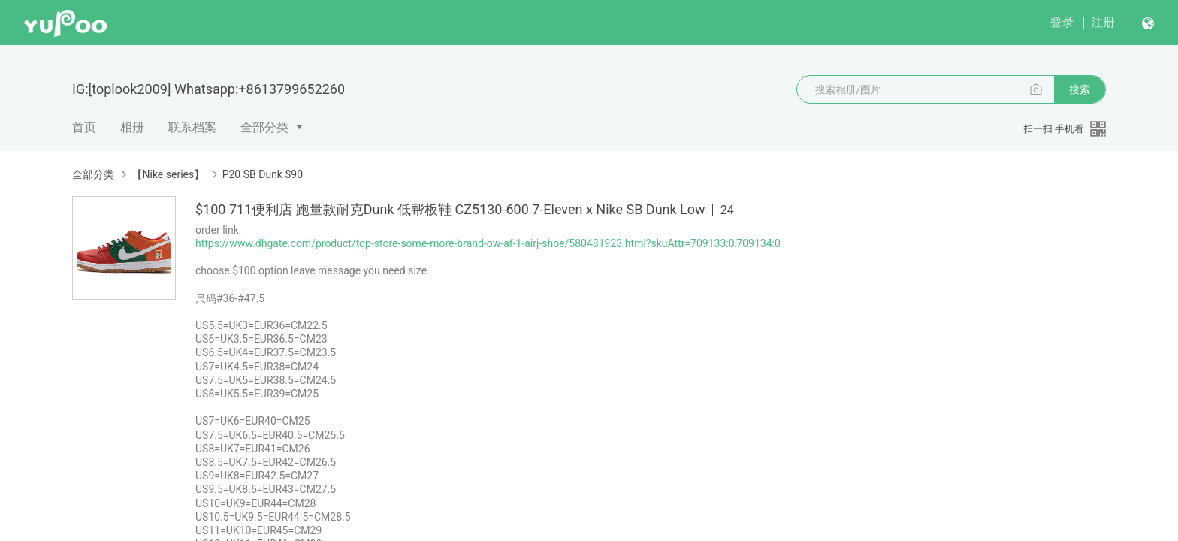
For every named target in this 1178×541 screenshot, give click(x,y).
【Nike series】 (167, 174)
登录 (1062, 22)
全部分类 (264, 127)
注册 (1103, 22)
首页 (84, 127)
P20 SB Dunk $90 (262, 174)
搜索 (1079, 89)
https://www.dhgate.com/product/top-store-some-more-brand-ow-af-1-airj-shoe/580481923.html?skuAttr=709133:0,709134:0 (488, 243)
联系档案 (192, 127)
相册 (132, 127)
